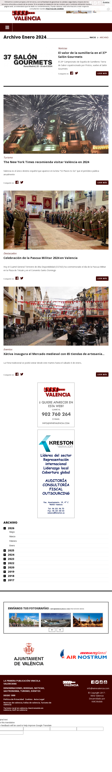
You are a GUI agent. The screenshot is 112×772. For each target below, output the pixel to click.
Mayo (12, 532)
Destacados (10, 253)
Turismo (8, 157)
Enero (12, 546)
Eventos (8, 349)
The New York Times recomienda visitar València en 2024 (46, 162)
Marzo (12, 536)
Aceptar (106, 2)
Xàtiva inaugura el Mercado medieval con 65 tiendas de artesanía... (54, 354)
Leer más (102, 73)
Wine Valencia (97, 695)
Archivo (10, 522)
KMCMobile (97, 701)
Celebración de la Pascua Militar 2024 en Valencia (41, 258)
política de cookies (55, 9)
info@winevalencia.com (60, 609)
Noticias (62, 48)
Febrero (13, 541)
